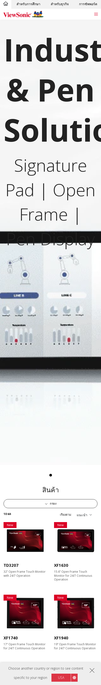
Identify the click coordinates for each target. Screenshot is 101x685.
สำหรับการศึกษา (28, 4)
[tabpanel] (50, 242)
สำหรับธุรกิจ (60, 4)
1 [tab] (50, 475)
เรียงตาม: (66, 515)
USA (61, 677)
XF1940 (61, 638)
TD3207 (11, 565)
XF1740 (11, 638)
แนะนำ (82, 515)
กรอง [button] (53, 504)
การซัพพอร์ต (88, 4)
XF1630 (61, 565)
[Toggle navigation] (96, 14)
